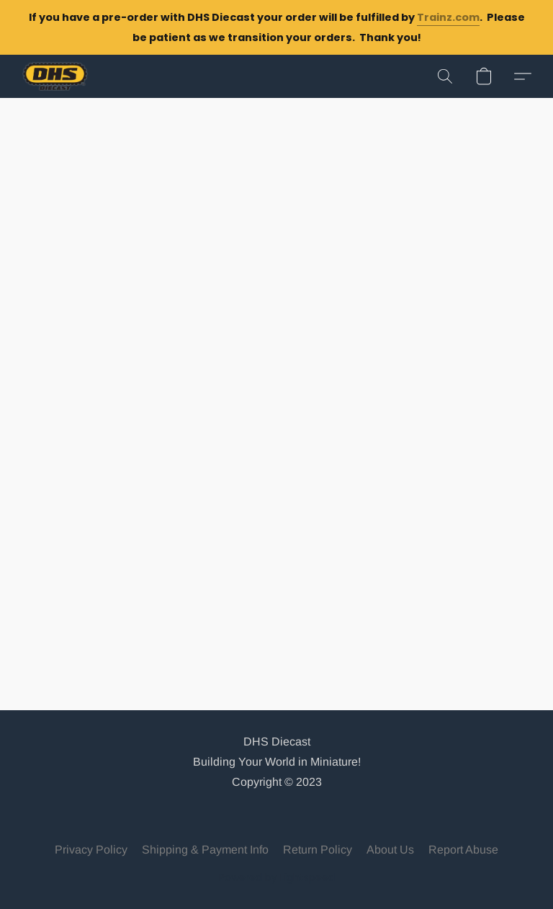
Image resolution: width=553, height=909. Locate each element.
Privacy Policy (91, 849)
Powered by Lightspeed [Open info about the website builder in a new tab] (277, 877)
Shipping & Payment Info (205, 849)
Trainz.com (448, 17)
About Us (390, 849)
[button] (55, 76)
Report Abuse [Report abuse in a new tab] (463, 849)
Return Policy (317, 849)
